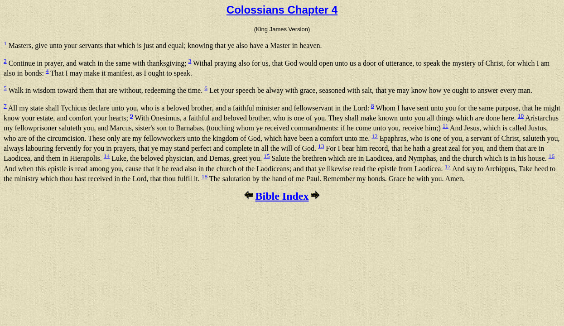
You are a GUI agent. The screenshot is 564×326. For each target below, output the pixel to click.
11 (445, 125)
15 (267, 156)
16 (551, 156)
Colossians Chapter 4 (282, 10)
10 (521, 115)
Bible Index (282, 196)
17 (447, 166)
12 (374, 136)
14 (107, 156)
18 (204, 176)
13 (321, 146)
